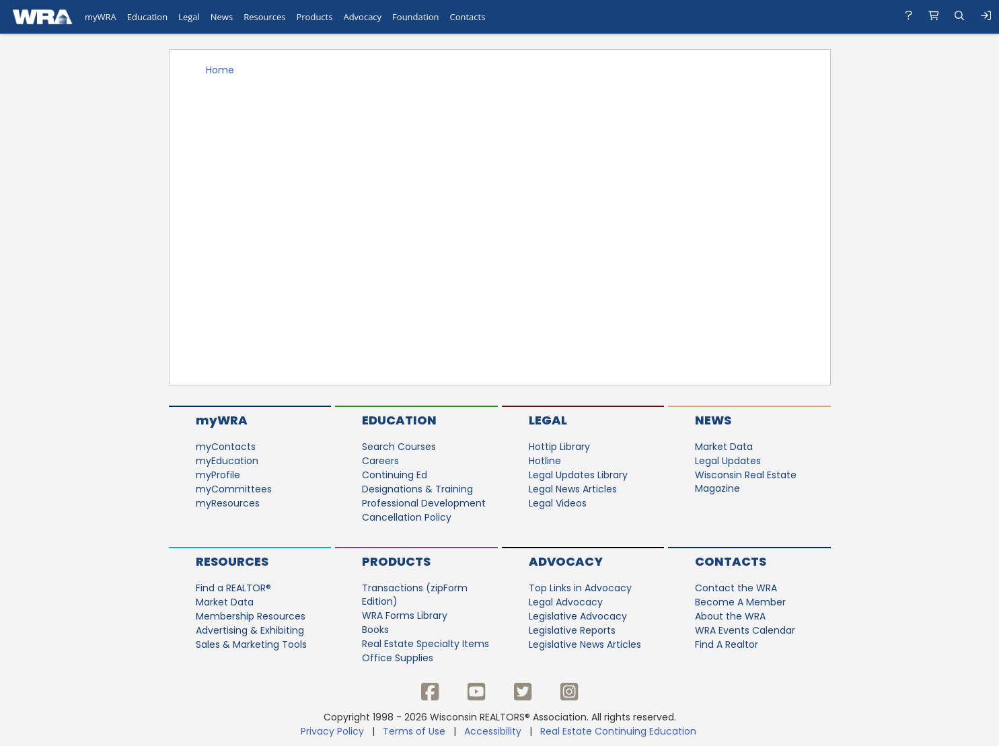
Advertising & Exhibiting (250, 630)
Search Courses (399, 446)
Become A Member (740, 602)
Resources (232, 561)
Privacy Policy (332, 731)
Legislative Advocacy (578, 616)
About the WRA (730, 616)
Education (399, 420)
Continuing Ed (394, 475)
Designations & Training (417, 489)
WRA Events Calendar (745, 630)
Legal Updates (728, 461)
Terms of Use (414, 731)
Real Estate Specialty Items (425, 643)
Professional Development (424, 503)
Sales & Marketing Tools (251, 644)
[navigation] (499, 17)
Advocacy (566, 561)
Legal (548, 420)
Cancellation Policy (406, 517)
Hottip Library (559, 446)
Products (396, 561)
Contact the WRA (736, 588)
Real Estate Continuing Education (619, 731)
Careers (380, 461)
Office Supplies (397, 658)
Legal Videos (558, 503)
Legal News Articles (573, 489)
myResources (228, 503)
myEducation (227, 461)
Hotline (545, 461)
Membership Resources (250, 616)
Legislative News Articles (585, 644)
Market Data (724, 446)
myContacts (226, 446)
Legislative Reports (572, 630)
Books (375, 629)
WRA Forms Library (404, 615)
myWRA (222, 420)
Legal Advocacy (566, 602)
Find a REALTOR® (233, 588)
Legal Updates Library (578, 475)
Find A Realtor (726, 644)
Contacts (730, 561)
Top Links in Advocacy (580, 588)
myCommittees (234, 489)
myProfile (218, 475)
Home (220, 70)
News (713, 420)
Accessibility (492, 731)
